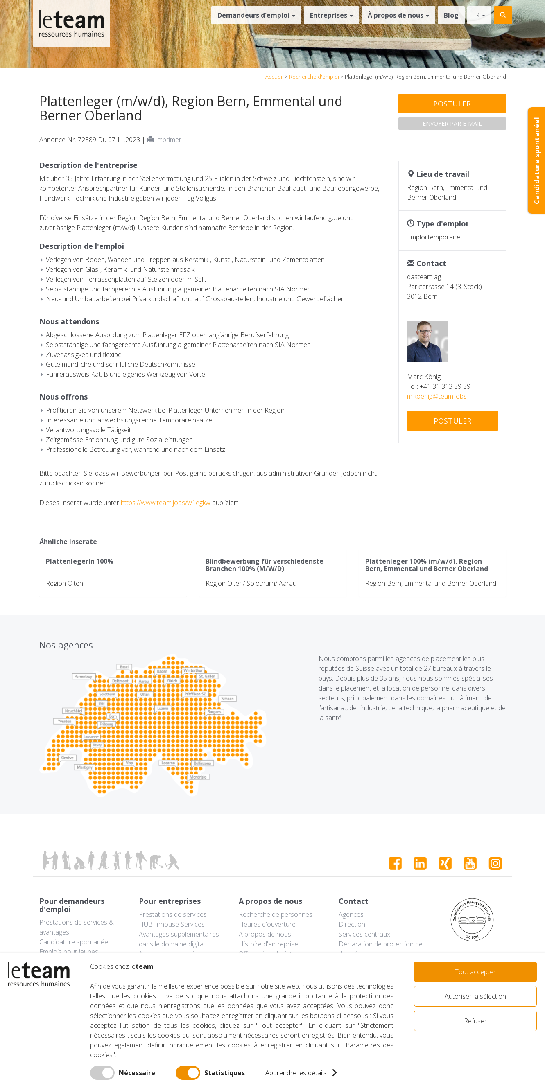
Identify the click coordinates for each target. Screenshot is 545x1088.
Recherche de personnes (275, 914)
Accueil (274, 76)
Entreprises (331, 15)
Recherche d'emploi (314, 76)
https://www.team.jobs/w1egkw (165, 502)
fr (479, 15)
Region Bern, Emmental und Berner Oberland (430, 583)
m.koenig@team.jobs (437, 396)
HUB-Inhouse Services (172, 924)
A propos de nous (265, 934)
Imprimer (164, 139)
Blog (451, 15)
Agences (351, 914)
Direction (352, 924)
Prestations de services (173, 914)
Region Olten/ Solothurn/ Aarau (251, 583)
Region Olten (64, 583)
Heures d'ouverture (267, 924)
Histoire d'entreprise (268, 943)
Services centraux (364, 934)
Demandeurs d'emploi (256, 15)
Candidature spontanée (73, 941)
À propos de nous (398, 15)
